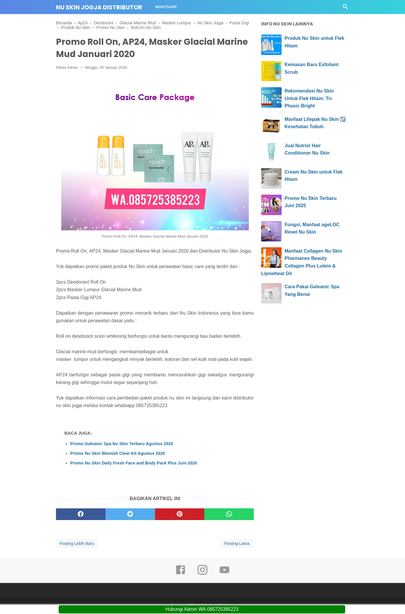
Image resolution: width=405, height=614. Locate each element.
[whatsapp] (229, 515)
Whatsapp (166, 7)
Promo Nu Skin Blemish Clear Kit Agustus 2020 (117, 453)
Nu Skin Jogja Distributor (99, 7)
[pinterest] (180, 515)
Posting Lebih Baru (76, 544)
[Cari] (345, 8)
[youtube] (224, 574)
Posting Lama (236, 544)
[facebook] (80, 515)
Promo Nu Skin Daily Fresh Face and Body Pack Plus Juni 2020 (133, 463)
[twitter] (130, 515)
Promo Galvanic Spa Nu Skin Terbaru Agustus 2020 (121, 444)
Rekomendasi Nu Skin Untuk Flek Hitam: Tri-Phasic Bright (309, 98)
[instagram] (202, 574)
